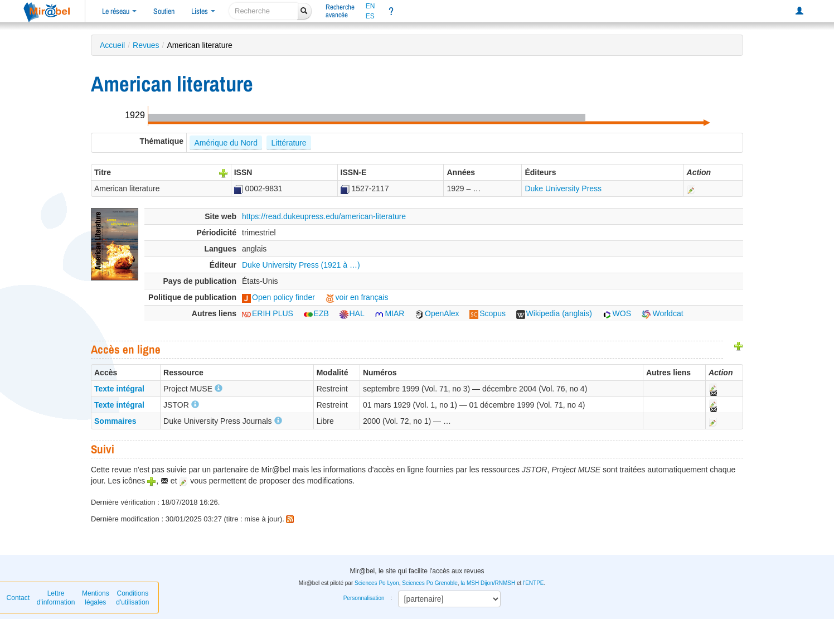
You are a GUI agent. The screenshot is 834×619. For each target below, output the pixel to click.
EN (370, 6)
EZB (316, 313)
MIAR (389, 313)
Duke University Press (563, 188)
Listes (203, 11)
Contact (18, 598)
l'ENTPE (533, 583)
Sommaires (115, 421)
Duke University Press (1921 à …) (301, 264)
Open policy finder (278, 297)
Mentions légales (95, 597)
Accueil (112, 45)
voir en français (357, 297)
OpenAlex (437, 313)
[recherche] (263, 11)
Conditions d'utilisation (132, 597)
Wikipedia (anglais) (554, 313)
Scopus (487, 313)
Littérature (289, 142)
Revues (146, 45)
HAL (352, 313)
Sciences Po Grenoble (430, 583)
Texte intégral (119, 388)
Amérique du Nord (226, 142)
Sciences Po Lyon (377, 583)
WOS (617, 313)
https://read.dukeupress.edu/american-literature (324, 216)
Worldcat (662, 313)
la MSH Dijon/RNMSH (487, 583)
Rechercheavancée (340, 11)
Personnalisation (364, 598)
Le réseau (119, 11)
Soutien (163, 11)
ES (370, 16)
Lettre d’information (56, 597)
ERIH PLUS (267, 313)
